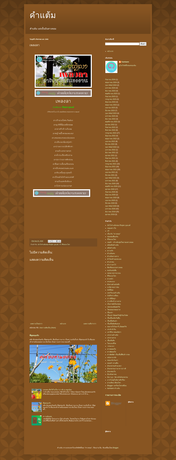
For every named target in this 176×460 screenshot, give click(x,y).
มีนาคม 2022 (110, 144)
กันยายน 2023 (110, 96)
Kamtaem (125, 62)
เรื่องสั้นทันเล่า (112, 321)
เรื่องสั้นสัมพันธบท (113, 324)
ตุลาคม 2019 (110, 214)
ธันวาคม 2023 (110, 91)
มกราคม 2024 (110, 88)
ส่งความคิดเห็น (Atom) (48, 328)
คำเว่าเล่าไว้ (111, 265)
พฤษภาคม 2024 (111, 82)
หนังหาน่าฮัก (111, 357)
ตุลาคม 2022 (110, 125)
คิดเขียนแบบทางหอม (115, 267)
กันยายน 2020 (110, 192)
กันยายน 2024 (110, 79)
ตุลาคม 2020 (110, 189)
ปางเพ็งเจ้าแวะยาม (114, 301)
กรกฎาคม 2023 (110, 99)
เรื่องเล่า (110, 313)
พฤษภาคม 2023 (111, 105)
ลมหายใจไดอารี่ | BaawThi (117, 327)
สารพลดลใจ (111, 349)
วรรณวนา (110, 346)
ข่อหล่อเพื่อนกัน (112, 237)
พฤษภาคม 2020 (111, 198)
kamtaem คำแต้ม (113, 388)
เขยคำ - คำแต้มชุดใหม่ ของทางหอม (120, 242)
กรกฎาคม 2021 (110, 164)
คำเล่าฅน (110, 262)
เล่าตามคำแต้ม (112, 335)
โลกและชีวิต (111, 343)
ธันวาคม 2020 (110, 184)
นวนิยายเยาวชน (113, 287)
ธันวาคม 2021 (110, 153)
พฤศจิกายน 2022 (111, 122)
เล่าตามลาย (111, 338)
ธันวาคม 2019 (110, 212)
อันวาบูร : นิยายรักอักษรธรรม (117, 377)
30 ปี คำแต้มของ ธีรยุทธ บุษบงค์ (48, 244)
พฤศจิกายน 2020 (111, 186)
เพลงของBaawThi (113, 307)
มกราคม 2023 (110, 116)
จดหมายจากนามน (114, 273)
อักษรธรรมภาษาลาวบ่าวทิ (116, 369)
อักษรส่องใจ (111, 371)
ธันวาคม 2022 (110, 119)
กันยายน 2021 (110, 158)
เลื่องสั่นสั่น (111, 340)
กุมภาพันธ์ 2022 (111, 147)
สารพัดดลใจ (111, 352)
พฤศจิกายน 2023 (111, 94)
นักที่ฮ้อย (110, 290)
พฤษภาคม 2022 (111, 139)
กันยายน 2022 (110, 127)
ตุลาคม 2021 (110, 155)
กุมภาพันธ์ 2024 (111, 85)
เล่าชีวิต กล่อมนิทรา (114, 332)
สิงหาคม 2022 (110, 130)
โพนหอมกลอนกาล (113, 310)
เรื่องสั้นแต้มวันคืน (113, 318)
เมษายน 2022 (110, 141)
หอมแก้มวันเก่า (112, 360)
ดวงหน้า (110, 279)
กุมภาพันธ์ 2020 (111, 206)
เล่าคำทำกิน (111, 329)
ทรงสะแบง (111, 282)
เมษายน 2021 (110, 172)
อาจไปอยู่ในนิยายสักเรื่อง (116, 380)
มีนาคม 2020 (110, 203)
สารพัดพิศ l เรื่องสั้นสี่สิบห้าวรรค (118, 355)
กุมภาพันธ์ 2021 (111, 178)
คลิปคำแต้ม (111, 248)
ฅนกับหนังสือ (111, 270)
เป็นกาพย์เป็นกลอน (114, 304)
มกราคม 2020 (110, 209)
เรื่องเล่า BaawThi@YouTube (117, 315)
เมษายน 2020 (110, 200)
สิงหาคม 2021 (110, 161)
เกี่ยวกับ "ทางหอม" (113, 234)
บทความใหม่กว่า (36, 324)
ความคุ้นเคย (47, 416)
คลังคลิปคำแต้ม (113, 245)
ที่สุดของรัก (34, 335)
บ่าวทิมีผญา (111, 298)
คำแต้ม (43, 15)
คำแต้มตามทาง (113, 256)
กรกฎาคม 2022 (110, 133)
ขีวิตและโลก (111, 239)
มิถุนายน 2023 (110, 102)
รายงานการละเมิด (113, 395)
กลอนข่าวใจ (111, 228)
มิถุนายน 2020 (110, 195)
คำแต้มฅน (111, 253)
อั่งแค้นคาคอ (111, 374)
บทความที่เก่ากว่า (89, 324)
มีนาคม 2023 (110, 110)
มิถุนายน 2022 (110, 136)
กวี (60, 244)
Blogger (115, 448)
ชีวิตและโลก (66, 244)
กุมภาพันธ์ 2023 (111, 113)
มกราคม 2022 (110, 150)
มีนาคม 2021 (110, 175)
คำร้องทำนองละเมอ (114, 259)
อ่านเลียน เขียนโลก (114, 383)
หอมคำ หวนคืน (112, 363)
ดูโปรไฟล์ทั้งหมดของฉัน (127, 65)
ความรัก (110, 251)
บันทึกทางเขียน (112, 296)
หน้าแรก (63, 324)
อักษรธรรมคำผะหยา (114, 366)
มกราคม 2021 (110, 181)
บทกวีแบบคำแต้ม (113, 293)
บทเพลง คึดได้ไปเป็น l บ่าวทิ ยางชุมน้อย (57, 390)
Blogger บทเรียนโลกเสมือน (117, 386)
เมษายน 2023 (110, 108)
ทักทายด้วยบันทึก (113, 284)
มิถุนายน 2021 (110, 167)
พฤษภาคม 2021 (111, 169)
